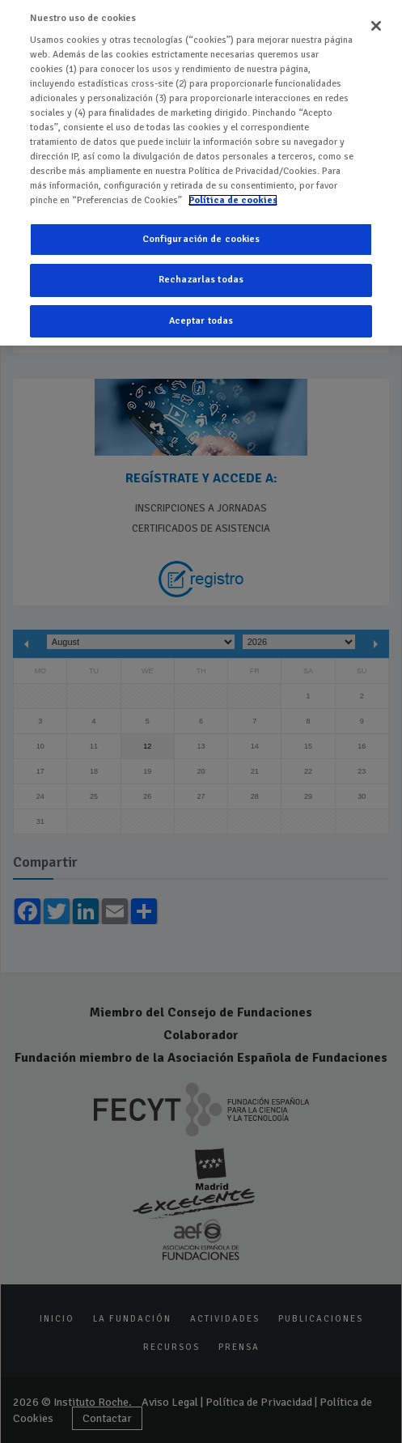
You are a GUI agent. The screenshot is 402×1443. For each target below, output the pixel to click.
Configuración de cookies (201, 223)
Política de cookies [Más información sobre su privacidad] (232, 184)
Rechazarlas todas (201, 264)
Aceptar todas (201, 305)
